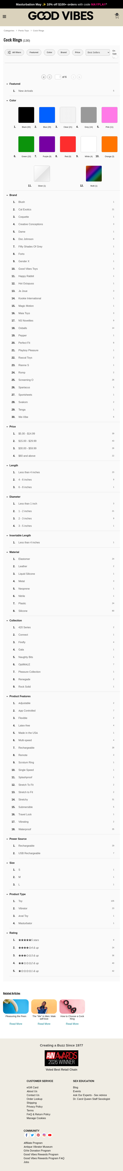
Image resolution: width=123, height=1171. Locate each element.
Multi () (93, 186)
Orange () (109, 156)
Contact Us (33, 1095)
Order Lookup (34, 1099)
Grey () (89, 127)
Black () (26, 127)
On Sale (115, 53)
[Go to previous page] (49, 76)
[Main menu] (4, 16)
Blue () (47, 127)
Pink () (109, 127)
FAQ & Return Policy (38, 1114)
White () (89, 156)
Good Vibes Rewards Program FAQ (44, 1158)
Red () (68, 156)
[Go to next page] (73, 76)
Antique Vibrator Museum (38, 1146)
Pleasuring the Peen (15, 1016)
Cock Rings (38, 30)
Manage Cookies (36, 1118)
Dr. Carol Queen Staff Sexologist (91, 1099)
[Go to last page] (79, 76)
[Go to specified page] (58, 77)
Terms (30, 1110)
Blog (75, 1087)
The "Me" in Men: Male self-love (44, 1017)
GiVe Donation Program (37, 1150)
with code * (61, 4)
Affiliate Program (33, 1142)
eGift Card (32, 1087)
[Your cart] (116, 16)
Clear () (68, 127)
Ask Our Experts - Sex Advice (90, 1095)
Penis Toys (23, 30)
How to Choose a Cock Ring (72, 1017)
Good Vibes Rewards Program (41, 1154)
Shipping (32, 1102)
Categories (9, 30)
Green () (26, 156)
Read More (16, 1023)
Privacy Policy (35, 1106)
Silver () (42, 186)
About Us (32, 1091)
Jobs (26, 1162)
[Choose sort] (98, 52)
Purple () (47, 156)
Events (77, 1091)
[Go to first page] (43, 76)
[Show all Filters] (14, 52)
